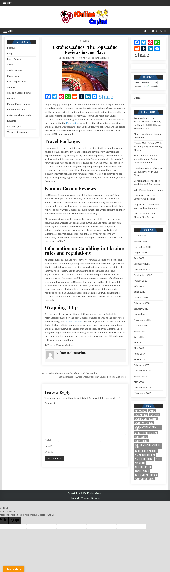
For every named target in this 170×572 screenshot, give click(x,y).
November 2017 (142, 320)
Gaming (11, 87)
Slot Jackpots (14, 126)
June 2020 (139, 292)
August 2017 (140, 331)
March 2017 (140, 359)
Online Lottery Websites (146, 451)
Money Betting (141, 440)
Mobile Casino (141, 436)
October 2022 (141, 235)
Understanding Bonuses (146, 475)
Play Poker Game (16, 109)
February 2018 (142, 303)
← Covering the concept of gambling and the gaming (69, 373)
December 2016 (142, 370)
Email (48, 446)
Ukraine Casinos (73, 321)
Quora (137, 98)
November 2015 (142, 393)
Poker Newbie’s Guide (19, 115)
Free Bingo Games (17, 81)
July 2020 (139, 286)
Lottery (11, 98)
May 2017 (139, 348)
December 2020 (142, 269)
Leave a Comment (102, 57)
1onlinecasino (68, 57)
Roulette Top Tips (143, 467)
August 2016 (140, 376)
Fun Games (154, 414)
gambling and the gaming (146, 418)
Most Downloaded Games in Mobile (147, 446)
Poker (158, 459)
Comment (50, 403)
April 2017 (139, 354)
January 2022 (141, 241)
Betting (11, 48)
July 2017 (139, 337)
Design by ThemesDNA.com (85, 498)
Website (49, 452)
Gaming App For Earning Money (145, 427)
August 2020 (140, 281)
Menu (9, 2)
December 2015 (142, 387)
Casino (86, 41)
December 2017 (142, 314)
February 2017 (142, 365)
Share (106, 97)
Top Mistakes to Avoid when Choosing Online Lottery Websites (146, 159)
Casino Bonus (141, 414)
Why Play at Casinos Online (148, 190)
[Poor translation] (15, 520)
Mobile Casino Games (18, 104)
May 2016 (139, 382)
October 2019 (141, 297)
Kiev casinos (73, 123)
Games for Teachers (144, 422)
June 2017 (139, 342)
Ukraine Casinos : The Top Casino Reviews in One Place (85, 49)
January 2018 (141, 309)
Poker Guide (140, 463)
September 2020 (143, 275)
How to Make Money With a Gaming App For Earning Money (148, 146)
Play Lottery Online (144, 459)
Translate (151, 86)
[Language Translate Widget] (146, 82)
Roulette (11, 121)
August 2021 (140, 252)
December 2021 (142, 247)
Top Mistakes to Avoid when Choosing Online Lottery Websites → (93, 377)
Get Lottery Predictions (146, 432)
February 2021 (142, 264)
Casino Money (14, 70)
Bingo (10, 53)
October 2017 (141, 325)
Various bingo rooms (18, 132)
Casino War (13, 76)
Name (49, 440)
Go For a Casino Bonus (19, 93)
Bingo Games (14, 59)
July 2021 (139, 258)
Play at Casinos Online (145, 455)
